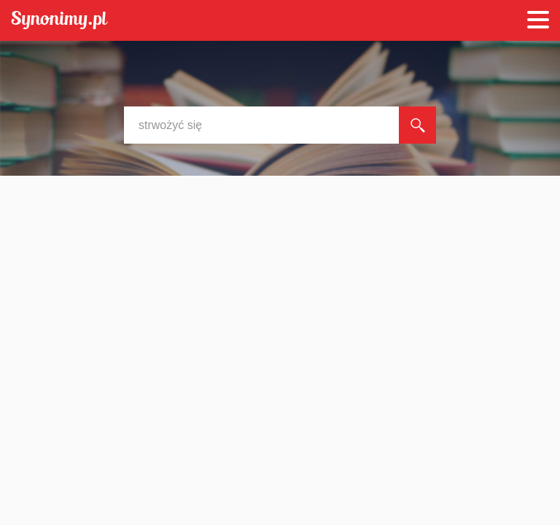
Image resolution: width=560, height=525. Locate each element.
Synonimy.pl (59, 21)
